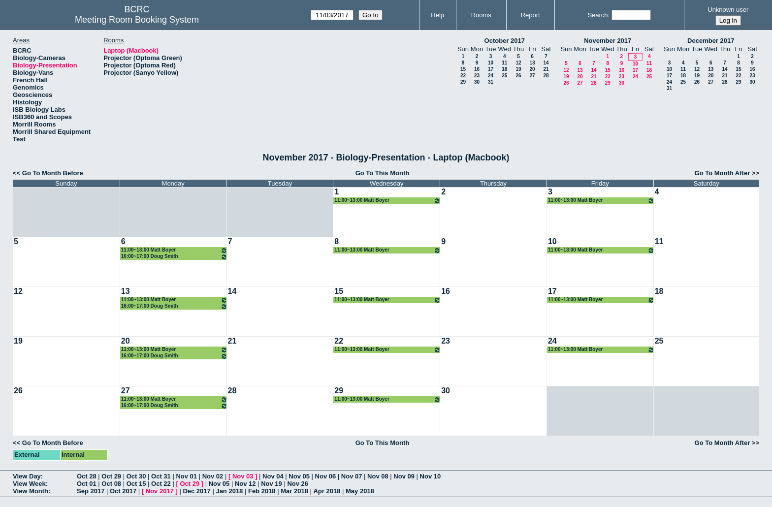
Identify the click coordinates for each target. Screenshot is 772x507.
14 (545, 62)
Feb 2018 (262, 491)
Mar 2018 (294, 491)
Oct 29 (111, 476)
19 (518, 69)
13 (532, 62)
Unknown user (728, 9)
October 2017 (504, 40)
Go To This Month (382, 173)
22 (463, 75)
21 (545, 69)
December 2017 (710, 40)
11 (504, 62)
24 (490, 75)
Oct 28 (86, 476)
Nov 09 (404, 476)
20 (532, 69)
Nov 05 (299, 476)
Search (597, 15)
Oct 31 (161, 476)
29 (463, 82)
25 (504, 75)
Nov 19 (271, 483)
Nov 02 (213, 476)
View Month (30, 491)
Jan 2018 (229, 491)
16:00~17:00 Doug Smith (174, 257)
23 (477, 75)
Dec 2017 (196, 491)
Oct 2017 (123, 491)
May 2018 (360, 491)
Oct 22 (161, 483)
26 (518, 75)
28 (545, 75)
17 (490, 69)
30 (477, 82)
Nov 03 (243, 476)
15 (463, 69)
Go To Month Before (52, 173)
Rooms (481, 15)
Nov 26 (297, 483)
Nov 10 (430, 476)
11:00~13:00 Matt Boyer (387, 200)
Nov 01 (186, 476)
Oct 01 (86, 483)
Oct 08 (111, 483)
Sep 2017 (90, 491)
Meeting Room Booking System (137, 20)
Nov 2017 (160, 491)
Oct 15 (136, 483)
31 (490, 82)
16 (477, 69)
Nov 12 (245, 483)
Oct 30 (136, 476)
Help (437, 15)
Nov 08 (377, 476)
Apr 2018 (326, 491)
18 (504, 69)
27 (532, 75)
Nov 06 (325, 476)
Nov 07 (351, 476)
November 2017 (607, 40)
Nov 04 (273, 476)
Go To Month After (722, 173)
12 (518, 62)
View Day (27, 476)
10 (490, 62)
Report (530, 15)
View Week (29, 483)
